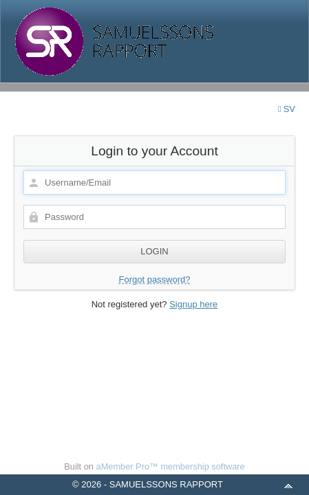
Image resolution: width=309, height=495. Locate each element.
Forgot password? (154, 279)
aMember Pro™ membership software (170, 466)
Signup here (193, 304)
